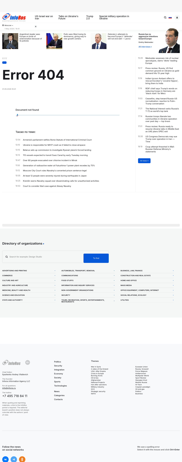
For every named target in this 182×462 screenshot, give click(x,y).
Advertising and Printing (14, 270)
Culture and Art (10, 280)
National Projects (98, 382)
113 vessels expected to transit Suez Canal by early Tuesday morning (55, 155)
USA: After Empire (98, 371)
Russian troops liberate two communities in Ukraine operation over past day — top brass (161, 119)
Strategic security (98, 391)
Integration (59, 369)
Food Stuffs (67, 280)
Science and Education (13, 295)
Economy (58, 373)
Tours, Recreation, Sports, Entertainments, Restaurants (83, 301)
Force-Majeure (141, 371)
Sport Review (140, 378)
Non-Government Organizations (77, 290)
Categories (59, 395)
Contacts (58, 399)
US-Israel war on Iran (44, 17)
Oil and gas (140, 389)
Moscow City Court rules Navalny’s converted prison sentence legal (55, 170)
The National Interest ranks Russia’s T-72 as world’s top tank (162, 110)
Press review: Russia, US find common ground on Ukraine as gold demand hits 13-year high (162, 71)
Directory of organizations (22, 243)
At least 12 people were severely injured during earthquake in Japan (55, 176)
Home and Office (129, 280)
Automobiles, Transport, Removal (78, 270)
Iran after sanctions (99, 385)
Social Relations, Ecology (133, 295)
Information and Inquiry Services (77, 285)
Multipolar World (142, 376)
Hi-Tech (138, 385)
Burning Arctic (97, 376)
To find (96, 258)
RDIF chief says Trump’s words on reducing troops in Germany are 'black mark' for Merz (161, 91)
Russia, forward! (142, 369)
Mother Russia (141, 382)
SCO (93, 389)
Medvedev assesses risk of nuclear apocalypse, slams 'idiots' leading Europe (162, 60)
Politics (57, 362)
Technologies (60, 385)
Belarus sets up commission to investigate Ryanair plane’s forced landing (57, 150)
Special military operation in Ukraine (114, 17)
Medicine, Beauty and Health (16, 290)
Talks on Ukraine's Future (68, 17)
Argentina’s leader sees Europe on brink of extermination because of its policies (31, 37)
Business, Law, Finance (131, 270)
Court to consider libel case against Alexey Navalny (47, 186)
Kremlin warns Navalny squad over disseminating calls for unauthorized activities (61, 181)
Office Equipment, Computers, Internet (140, 290)
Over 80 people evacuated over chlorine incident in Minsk (50, 160)
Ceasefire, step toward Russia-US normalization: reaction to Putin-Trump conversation (161, 101)
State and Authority (12, 300)
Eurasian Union (141, 367)
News (56, 391)
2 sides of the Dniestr (99, 369)
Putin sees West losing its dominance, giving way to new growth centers (75, 36)
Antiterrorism (140, 373)
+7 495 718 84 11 (14, 396)
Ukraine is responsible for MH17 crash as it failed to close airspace (54, 145)
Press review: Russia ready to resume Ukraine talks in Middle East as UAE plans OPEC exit (162, 129)
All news (143, 161)
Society (57, 377)
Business (139, 394)
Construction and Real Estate (136, 275)
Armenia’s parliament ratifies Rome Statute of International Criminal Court (57, 140)
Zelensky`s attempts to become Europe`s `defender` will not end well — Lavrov (120, 36)
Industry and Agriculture (15, 285)
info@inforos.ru (9, 388)
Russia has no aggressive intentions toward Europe (148, 36)
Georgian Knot (141, 380)
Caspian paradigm (142, 387)
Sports (57, 381)
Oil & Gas (95, 378)
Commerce (7, 275)
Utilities (125, 300)
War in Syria (96, 367)
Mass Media (126, 285)
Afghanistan (96, 380)
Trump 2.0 (89, 17)
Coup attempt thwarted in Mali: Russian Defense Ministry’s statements (159, 149)
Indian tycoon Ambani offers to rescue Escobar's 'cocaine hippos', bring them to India (161, 81)
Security (65, 295)
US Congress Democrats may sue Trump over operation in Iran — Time (161, 139)
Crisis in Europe (97, 373)
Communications (69, 275)
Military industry (97, 387)
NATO (93, 394)
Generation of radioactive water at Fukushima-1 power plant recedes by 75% (59, 165)
